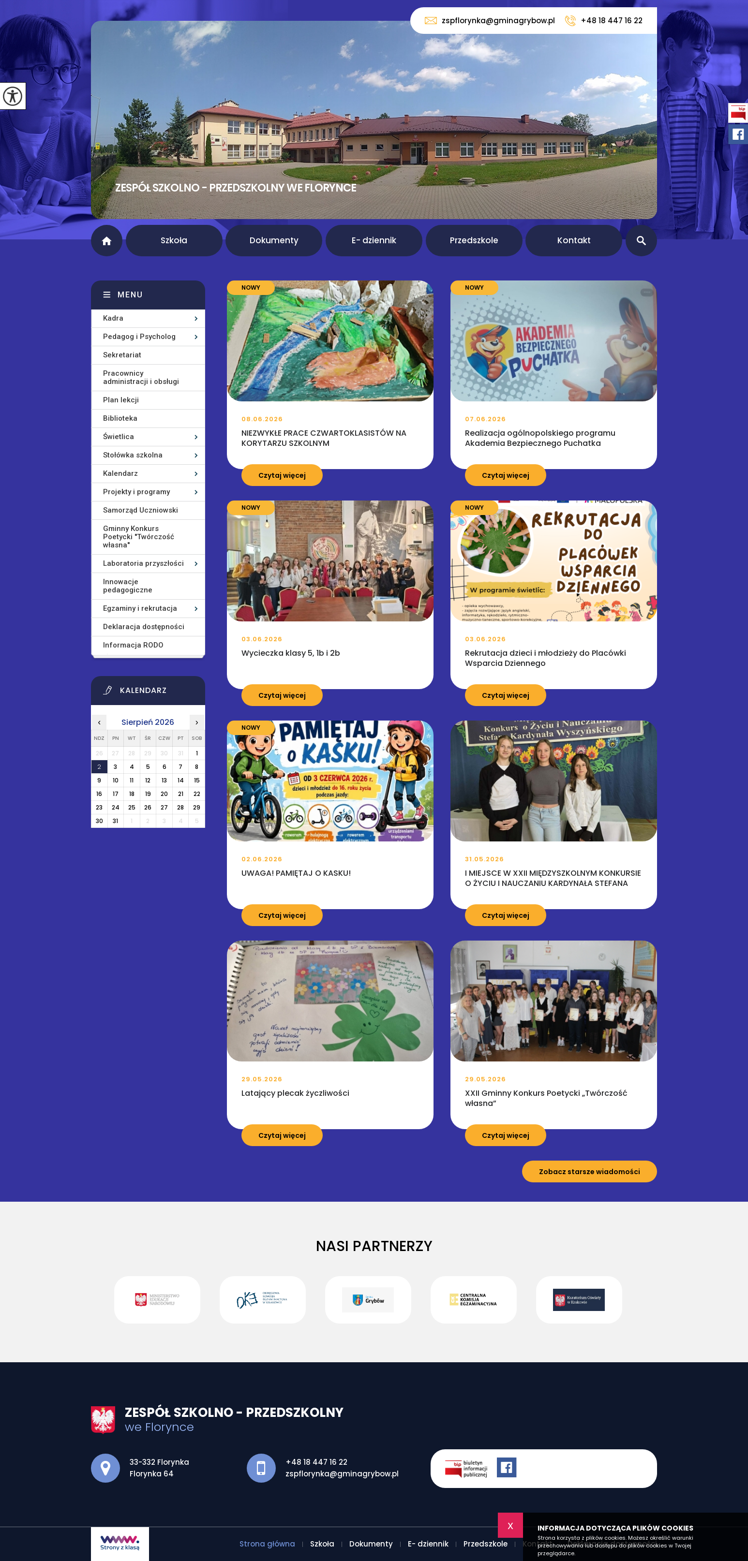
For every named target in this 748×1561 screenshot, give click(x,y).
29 (196, 807)
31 (115, 821)
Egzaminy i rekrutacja (140, 608)
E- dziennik (374, 240)
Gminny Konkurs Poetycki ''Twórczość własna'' (138, 536)
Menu (130, 294)
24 (116, 807)
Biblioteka (120, 418)
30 (99, 821)
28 (180, 807)
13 (164, 780)
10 (116, 780)
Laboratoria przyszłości (143, 563)
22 (197, 794)
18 (132, 794)
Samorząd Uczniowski (140, 510)
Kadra (113, 318)
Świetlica (118, 436)
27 (164, 807)
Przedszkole (474, 240)
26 (147, 807)
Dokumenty (274, 240)
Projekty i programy (136, 491)
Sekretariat (122, 355)
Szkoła (174, 240)
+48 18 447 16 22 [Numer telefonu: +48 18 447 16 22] (316, 1462)
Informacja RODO (133, 645)
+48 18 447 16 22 (604, 20)
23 (99, 807)
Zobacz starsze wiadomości (589, 1172)
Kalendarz (120, 473)
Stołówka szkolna (133, 455)
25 (131, 807)
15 (197, 780)
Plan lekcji (121, 400)
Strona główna (106, 240)
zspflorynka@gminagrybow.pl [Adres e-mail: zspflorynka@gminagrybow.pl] (342, 1474)
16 (99, 794)
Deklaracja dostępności (143, 626)
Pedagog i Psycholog (139, 336)
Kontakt (574, 240)
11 (132, 780)
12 (147, 780)
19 (148, 794)
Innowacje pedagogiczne (127, 585)
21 (180, 794)
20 (164, 794)
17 (116, 794)
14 (181, 780)
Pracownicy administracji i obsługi (141, 377)
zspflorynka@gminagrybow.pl (490, 20)
